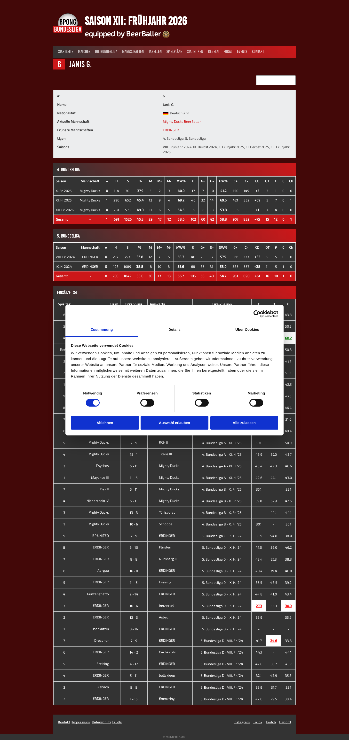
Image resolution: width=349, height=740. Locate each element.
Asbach (160, 617)
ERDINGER (171, 130)
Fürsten (160, 547)
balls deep (162, 675)
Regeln (213, 51)
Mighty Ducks (90, 191)
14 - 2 (134, 652)
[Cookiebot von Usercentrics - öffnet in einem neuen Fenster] (257, 313)
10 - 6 (134, 524)
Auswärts (157, 304)
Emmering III (164, 698)
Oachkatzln (104, 629)
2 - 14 (134, 594)
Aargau (106, 570)
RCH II (159, 442)
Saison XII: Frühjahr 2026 (136, 21)
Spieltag (64, 304)
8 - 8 (133, 559)
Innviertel (162, 605)
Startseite (65, 51)
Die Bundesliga (106, 51)
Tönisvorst (162, 512)
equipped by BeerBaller (127, 33)
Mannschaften (133, 51)
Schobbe (161, 524)
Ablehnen (104, 423)
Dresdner (105, 640)
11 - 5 (134, 478)
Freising (160, 582)
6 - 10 (134, 547)
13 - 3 (134, 512)
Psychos (106, 465)
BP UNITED (104, 535)
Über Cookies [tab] (247, 329)
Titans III (161, 454)
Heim (114, 304)
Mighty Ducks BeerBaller (182, 121)
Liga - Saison (222, 304)
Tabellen (155, 51)
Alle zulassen (244, 423)
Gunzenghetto (101, 594)
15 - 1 (134, 454)
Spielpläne (174, 51)
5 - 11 (134, 466)
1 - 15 (134, 699)
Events (242, 51)
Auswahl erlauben (174, 423)
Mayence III (103, 477)
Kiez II (108, 489)
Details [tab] (174, 329)
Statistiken (195, 51)
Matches (84, 51)
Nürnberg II (163, 559)
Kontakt (258, 51)
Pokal (227, 51)
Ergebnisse (134, 304)
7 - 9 (134, 443)
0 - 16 (134, 629)
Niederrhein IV (101, 501)
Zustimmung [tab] (102, 329)
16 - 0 (134, 571)
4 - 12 (134, 664)
